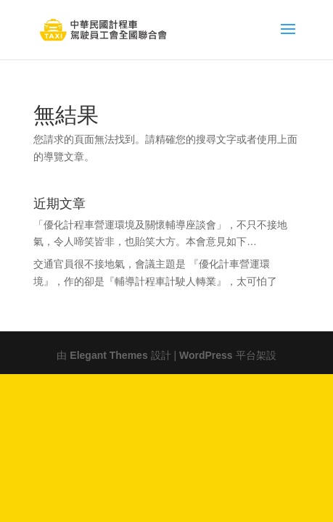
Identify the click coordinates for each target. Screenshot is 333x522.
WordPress (206, 354)
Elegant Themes (108, 354)
